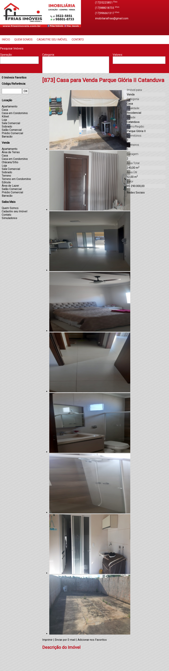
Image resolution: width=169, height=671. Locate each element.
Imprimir (47, 639)
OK (25, 91)
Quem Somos (23, 39)
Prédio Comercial (12, 133)
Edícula (6, 182)
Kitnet (5, 116)
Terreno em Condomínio (16, 179)
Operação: (6, 54)
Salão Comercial (12, 130)
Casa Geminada (75, 71)
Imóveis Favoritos (14, 77)
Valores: (118, 54)
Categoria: (48, 54)
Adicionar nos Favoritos (92, 639)
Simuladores (9, 218)
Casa (75, 67)
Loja (4, 119)
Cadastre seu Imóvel (52, 39)
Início (6, 39)
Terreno (6, 175)
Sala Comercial (11, 123)
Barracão (75, 63)
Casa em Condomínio (15, 113)
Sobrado (7, 126)
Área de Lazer (10, 185)
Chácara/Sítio (10, 162)
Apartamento (75, 60)
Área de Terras (11, 152)
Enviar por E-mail (65, 639)
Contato (78, 39)
